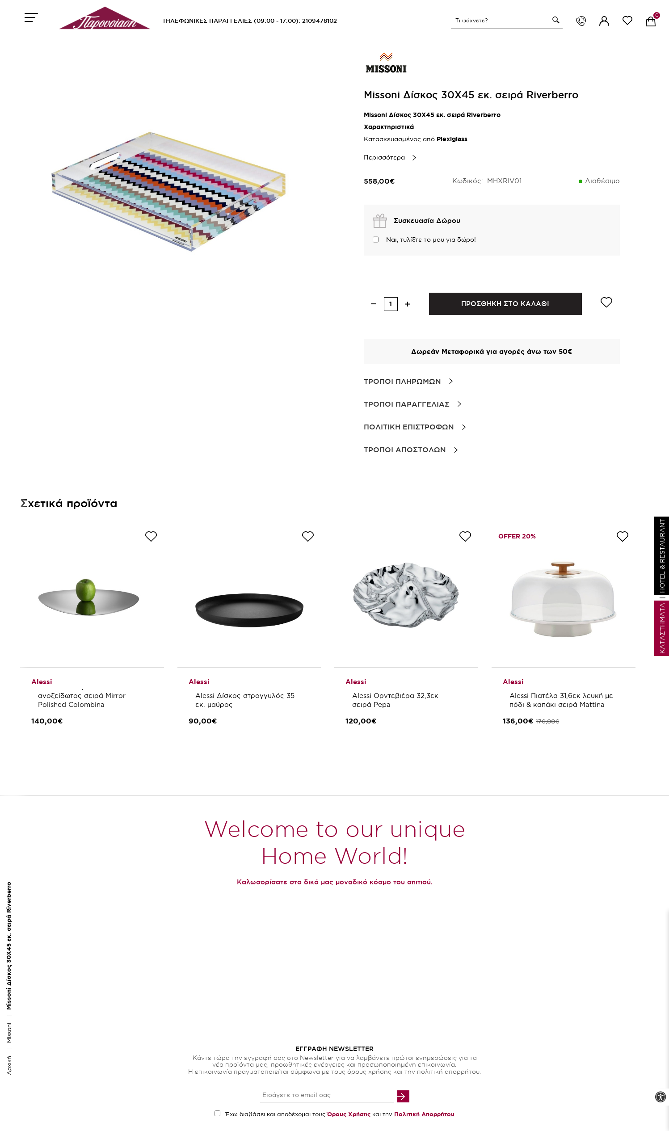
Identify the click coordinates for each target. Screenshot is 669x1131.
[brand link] (386, 62)
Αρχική (9, 1065)
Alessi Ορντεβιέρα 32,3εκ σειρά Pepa (396, 700)
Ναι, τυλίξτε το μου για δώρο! (431, 239)
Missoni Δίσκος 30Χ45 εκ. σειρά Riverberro (8, 946)
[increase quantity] (408, 304)
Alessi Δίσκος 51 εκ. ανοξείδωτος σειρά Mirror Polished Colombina (83, 695)
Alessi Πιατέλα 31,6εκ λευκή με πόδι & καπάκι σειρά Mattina (562, 700)
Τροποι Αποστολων (405, 450)
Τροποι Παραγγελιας (407, 404)
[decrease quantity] (374, 304)
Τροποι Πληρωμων (402, 381)
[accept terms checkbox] (217, 1113)
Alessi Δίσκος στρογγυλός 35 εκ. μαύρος (246, 700)
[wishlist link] (627, 22)
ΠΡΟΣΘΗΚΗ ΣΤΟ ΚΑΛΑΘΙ (505, 303)
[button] (554, 20)
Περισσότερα (384, 157)
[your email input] (327, 1095)
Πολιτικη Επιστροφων (409, 427)
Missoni (9, 1032)
